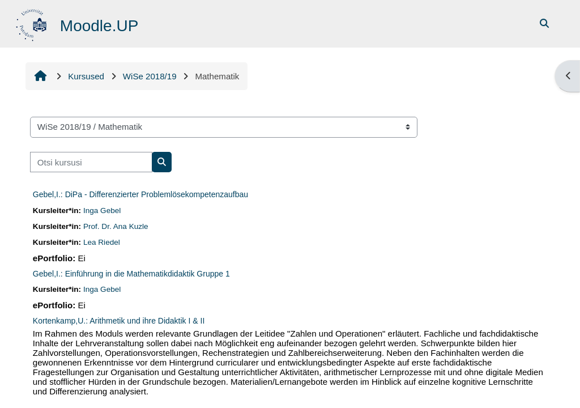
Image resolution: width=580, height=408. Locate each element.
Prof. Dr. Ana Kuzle (115, 226)
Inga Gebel (102, 210)
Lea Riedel (101, 242)
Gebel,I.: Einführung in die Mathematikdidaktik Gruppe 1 (131, 273)
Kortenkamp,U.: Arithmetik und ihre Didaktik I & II (118, 320)
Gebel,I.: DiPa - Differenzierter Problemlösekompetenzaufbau (140, 194)
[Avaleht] (32, 23)
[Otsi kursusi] (91, 162)
